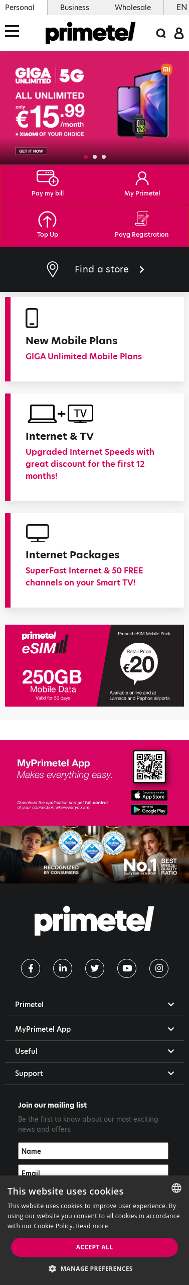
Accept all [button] (94, 1247)
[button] (85, 156)
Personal (20, 8)
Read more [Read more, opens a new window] (92, 1226)
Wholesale (133, 8)
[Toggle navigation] (15, 33)
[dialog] (94, 1230)
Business (74, 8)
